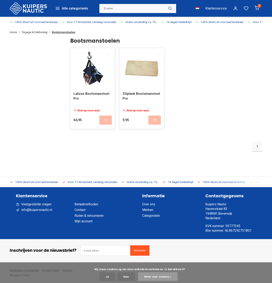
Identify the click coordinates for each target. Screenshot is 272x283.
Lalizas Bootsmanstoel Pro (91, 95)
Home (16, 30)
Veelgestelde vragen (36, 204)
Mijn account (84, 221)
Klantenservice (216, 8)
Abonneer (140, 250)
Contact (80, 209)
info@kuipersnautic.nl (36, 209)
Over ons (148, 204)
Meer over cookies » (157, 276)
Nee (126, 276)
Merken (147, 209)
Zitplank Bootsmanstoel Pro (141, 95)
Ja (107, 276)
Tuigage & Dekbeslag (37, 30)
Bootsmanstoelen (63, 30)
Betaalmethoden (86, 204)
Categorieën (151, 215)
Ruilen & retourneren (89, 215)
